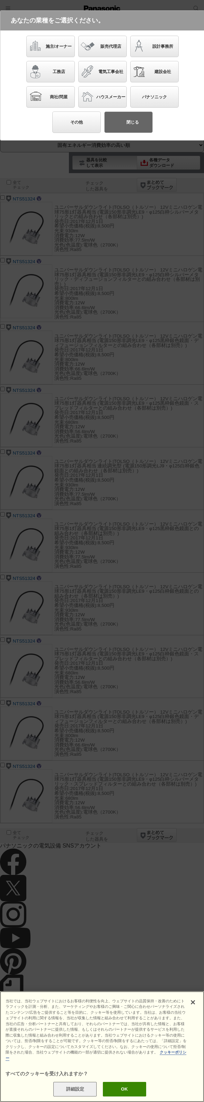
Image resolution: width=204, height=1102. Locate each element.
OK (124, 1089)
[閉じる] (193, 1002)
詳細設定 (75, 1089)
